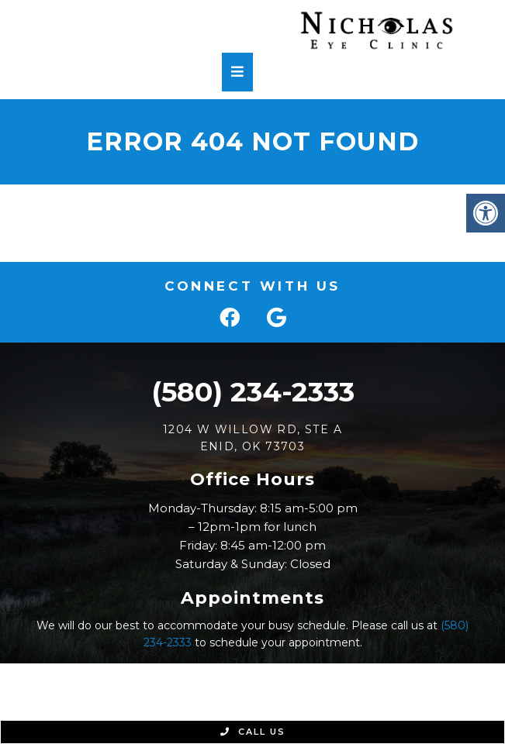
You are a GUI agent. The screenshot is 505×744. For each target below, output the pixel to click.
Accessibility (365, 690)
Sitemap (295, 690)
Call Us (252, 731)
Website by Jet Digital (342, 708)
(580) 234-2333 (253, 391)
